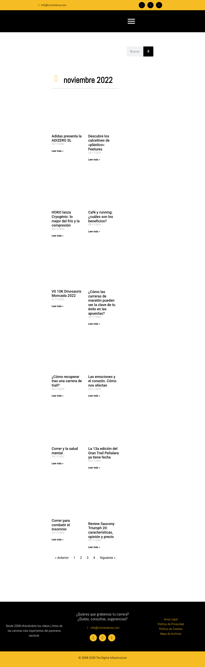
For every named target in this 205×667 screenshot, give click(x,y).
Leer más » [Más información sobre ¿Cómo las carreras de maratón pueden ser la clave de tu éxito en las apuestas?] (94, 323)
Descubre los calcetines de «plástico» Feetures (99, 142)
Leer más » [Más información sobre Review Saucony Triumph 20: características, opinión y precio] (94, 547)
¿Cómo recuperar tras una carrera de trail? (67, 381)
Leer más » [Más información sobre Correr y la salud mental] (57, 463)
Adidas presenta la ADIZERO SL (67, 138)
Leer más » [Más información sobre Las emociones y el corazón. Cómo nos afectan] (94, 395)
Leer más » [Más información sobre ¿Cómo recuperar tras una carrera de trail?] (57, 395)
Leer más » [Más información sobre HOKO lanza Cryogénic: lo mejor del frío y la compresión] (57, 235)
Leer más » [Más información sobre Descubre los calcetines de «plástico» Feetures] (94, 159)
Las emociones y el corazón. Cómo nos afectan (102, 381)
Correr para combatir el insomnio (61, 524)
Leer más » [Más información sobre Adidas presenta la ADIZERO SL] (57, 151)
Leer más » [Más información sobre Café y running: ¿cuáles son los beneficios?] (94, 231)
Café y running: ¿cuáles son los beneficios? (100, 216)
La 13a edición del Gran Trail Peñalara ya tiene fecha (103, 452)
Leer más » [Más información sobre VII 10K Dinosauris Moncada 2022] (57, 306)
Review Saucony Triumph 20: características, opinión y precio (101, 530)
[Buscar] (148, 51)
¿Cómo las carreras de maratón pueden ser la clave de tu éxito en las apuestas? (101, 302)
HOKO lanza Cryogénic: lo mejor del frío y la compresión (65, 218)
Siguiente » (108, 558)
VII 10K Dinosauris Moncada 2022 (66, 293)
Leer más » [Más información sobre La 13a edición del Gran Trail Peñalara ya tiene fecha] (94, 467)
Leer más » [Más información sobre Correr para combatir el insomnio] (57, 539)
